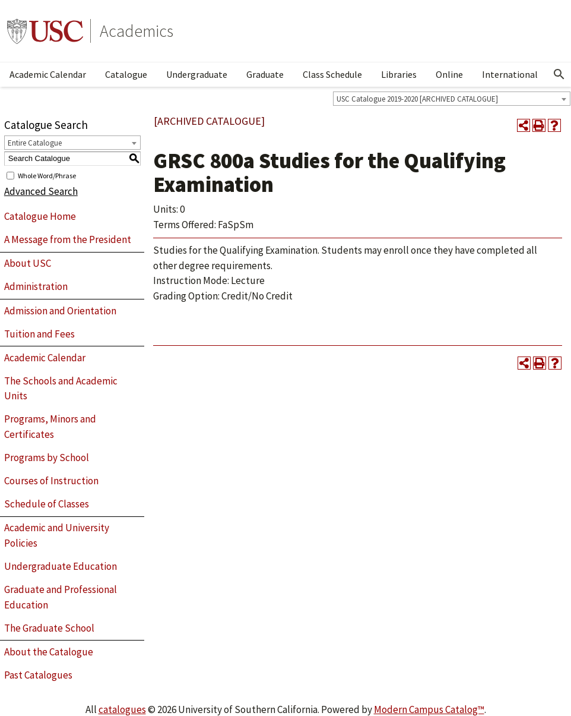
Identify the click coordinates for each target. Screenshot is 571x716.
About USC (27, 263)
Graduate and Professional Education (60, 597)
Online (449, 74)
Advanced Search (41, 191)
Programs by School (46, 457)
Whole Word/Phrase (47, 175)
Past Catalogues (38, 675)
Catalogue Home (40, 216)
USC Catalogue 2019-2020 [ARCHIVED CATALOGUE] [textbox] (417, 99)
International (510, 74)
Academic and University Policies (56, 535)
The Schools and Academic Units (61, 388)
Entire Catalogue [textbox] (35, 143)
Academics (136, 31)
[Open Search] (559, 74)
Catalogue (126, 74)
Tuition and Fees (39, 333)
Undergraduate (196, 74)
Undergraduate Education (60, 566)
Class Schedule (332, 74)
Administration (36, 286)
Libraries (399, 74)
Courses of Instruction (51, 480)
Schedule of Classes (46, 503)
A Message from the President (67, 239)
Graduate (265, 74)
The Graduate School (49, 628)
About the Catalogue (48, 651)
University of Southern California (45, 31)
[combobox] (451, 99)
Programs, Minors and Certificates (50, 426)
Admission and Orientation (60, 310)
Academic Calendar (47, 74)
